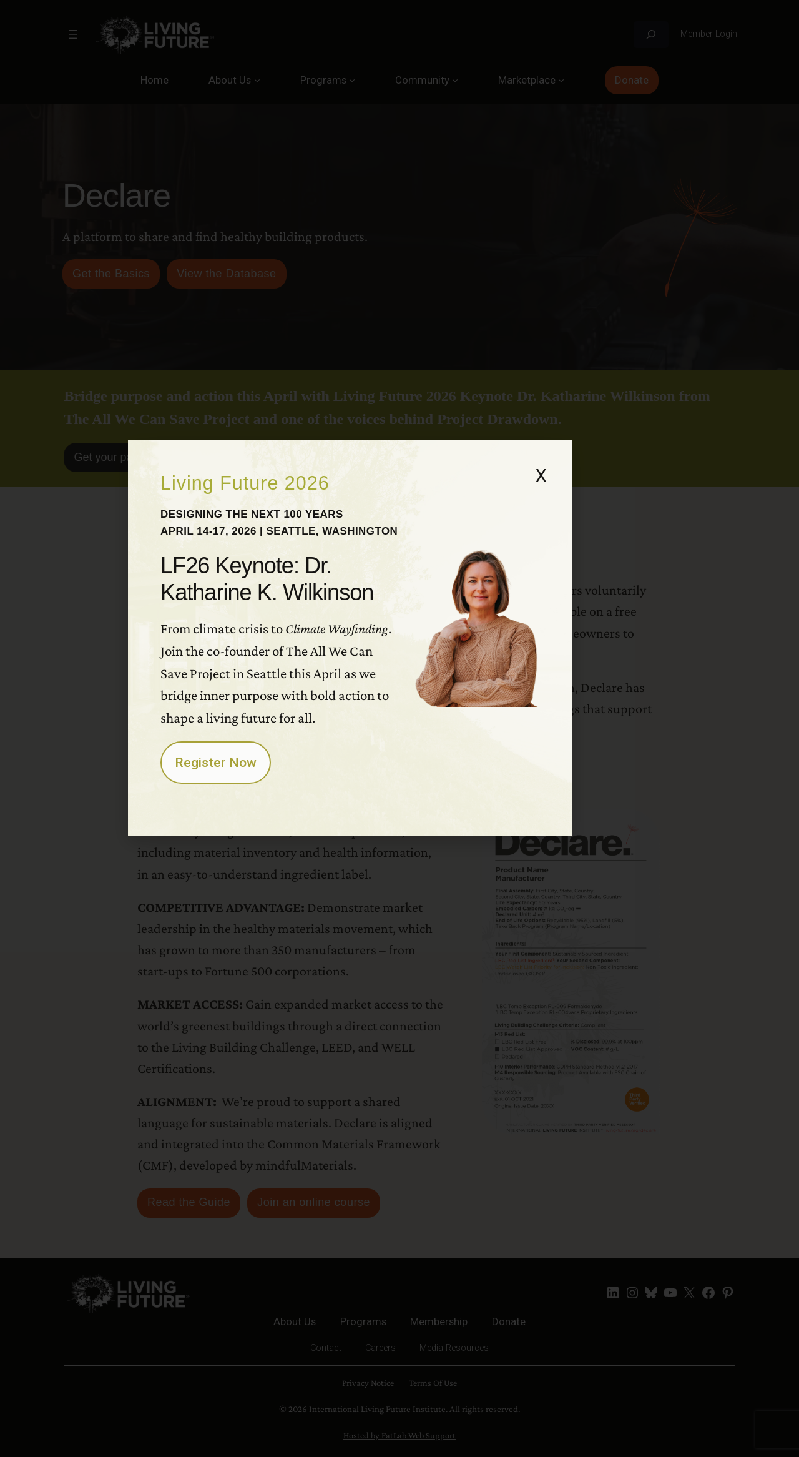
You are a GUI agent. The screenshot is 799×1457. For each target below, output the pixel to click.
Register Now (255, 858)
